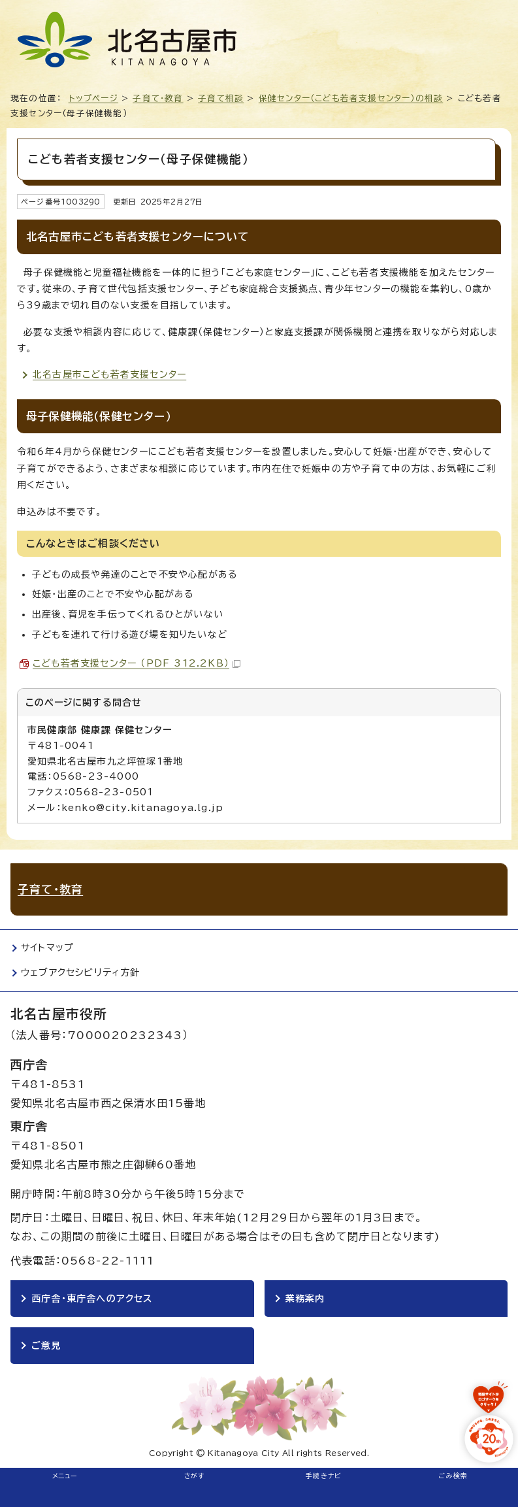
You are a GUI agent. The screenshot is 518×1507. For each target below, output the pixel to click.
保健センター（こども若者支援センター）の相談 (351, 98)
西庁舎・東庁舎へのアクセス (92, 1298)
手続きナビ (324, 1475)
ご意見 (46, 1345)
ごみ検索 (453, 1475)
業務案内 (305, 1298)
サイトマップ (47, 947)
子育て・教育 (158, 98)
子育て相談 (221, 98)
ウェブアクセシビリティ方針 (80, 972)
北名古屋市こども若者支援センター (109, 374)
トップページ (93, 98)
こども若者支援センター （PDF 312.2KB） (136, 663)
